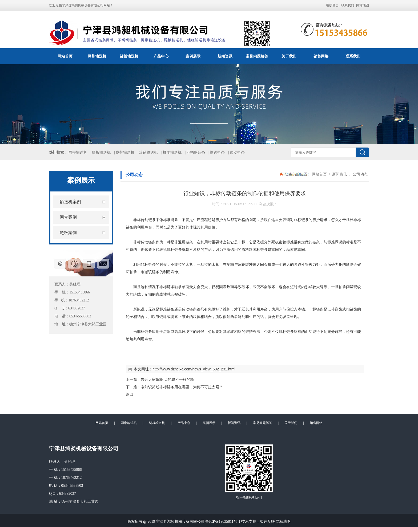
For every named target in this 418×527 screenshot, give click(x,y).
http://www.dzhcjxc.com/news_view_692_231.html (193, 369)
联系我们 (347, 5)
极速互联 (267, 522)
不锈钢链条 (195, 152)
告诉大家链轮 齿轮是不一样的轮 (167, 379)
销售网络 (321, 56)
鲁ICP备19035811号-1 (222, 522)
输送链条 (217, 152)
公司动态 (360, 174)
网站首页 (65, 56)
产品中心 (161, 56)
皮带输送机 (125, 152)
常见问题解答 (257, 56)
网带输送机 (97, 56)
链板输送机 (129, 56)
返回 (129, 394)
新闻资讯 (225, 56)
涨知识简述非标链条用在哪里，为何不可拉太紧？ (182, 387)
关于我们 (289, 56)
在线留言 (332, 5)
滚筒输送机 (148, 152)
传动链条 (237, 152)
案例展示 (193, 56)
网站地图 (362, 5)
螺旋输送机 (172, 152)
